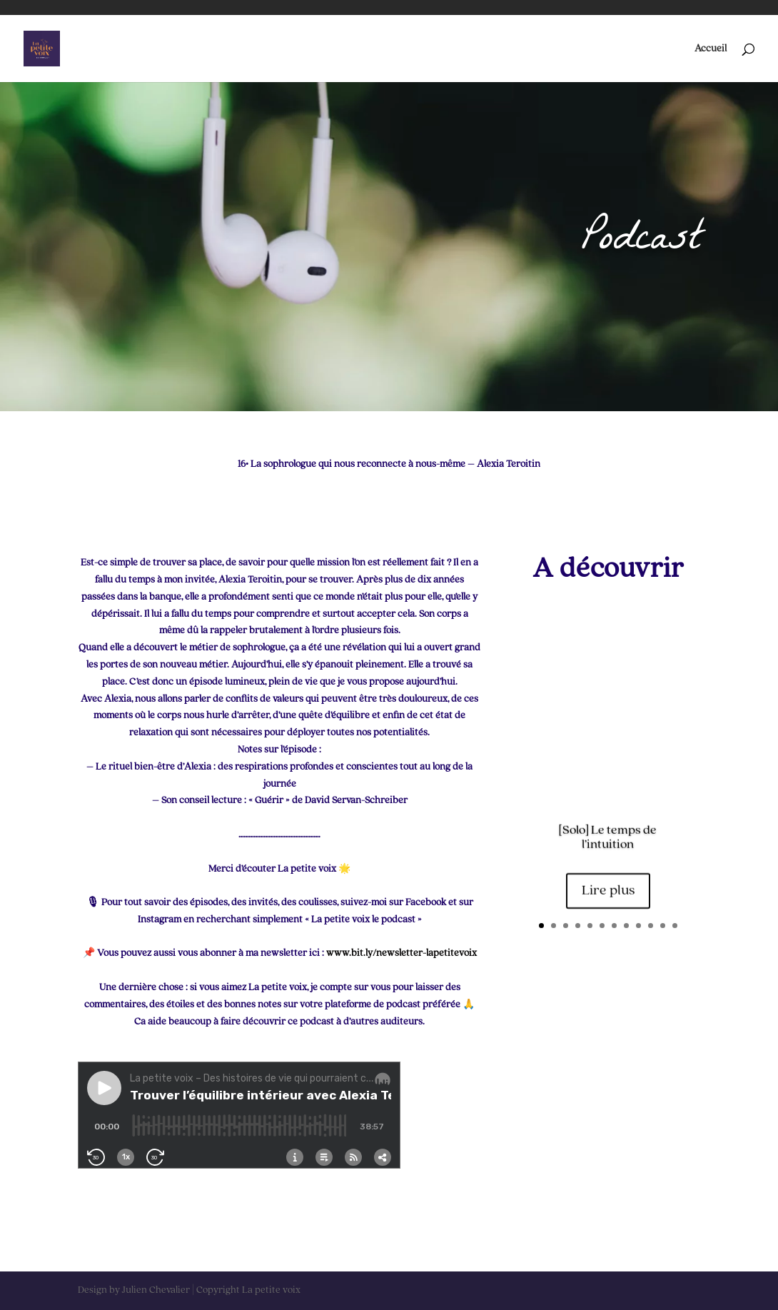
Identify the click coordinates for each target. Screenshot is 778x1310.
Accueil (710, 49)
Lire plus (608, 892)
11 (662, 925)
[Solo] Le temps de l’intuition (608, 838)
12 (674, 925)
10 (650, 925)
